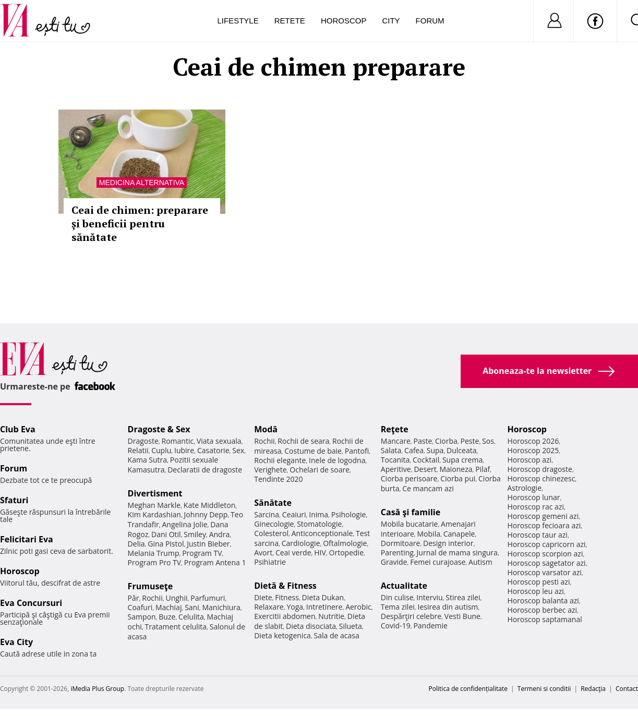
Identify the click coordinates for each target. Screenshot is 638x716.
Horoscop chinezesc (541, 478)
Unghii (176, 598)
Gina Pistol (166, 544)
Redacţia (593, 688)
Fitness (287, 597)
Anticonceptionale (322, 533)
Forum (430, 20)
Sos (488, 441)
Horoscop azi (529, 460)
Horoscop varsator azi (544, 572)
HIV (320, 552)
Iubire (184, 450)
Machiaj (168, 607)
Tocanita (395, 460)
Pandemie (430, 625)
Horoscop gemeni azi (543, 516)
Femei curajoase (437, 562)
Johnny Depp (206, 514)
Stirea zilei (463, 597)
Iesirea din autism (448, 607)
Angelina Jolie (184, 524)
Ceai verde (293, 552)
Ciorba (446, 441)
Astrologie (524, 488)
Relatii (138, 450)
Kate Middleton (210, 505)
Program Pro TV (155, 562)
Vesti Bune (462, 616)
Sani (192, 607)
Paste (423, 441)
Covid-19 (396, 625)
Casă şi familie (410, 512)
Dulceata (461, 450)
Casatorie (213, 450)
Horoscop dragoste (539, 469)
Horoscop (344, 20)
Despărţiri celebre (411, 616)
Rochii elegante (280, 460)
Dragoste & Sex (159, 429)
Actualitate (404, 585)
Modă (266, 429)
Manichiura (221, 607)
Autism (480, 562)
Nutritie (331, 616)
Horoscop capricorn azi (546, 544)
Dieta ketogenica (282, 635)
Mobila (428, 534)
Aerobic (358, 607)
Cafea (414, 450)
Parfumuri (207, 598)
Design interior (448, 543)
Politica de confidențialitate (468, 688)
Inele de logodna (337, 460)
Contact (627, 688)
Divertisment (155, 493)
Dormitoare (400, 543)
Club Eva (17, 429)
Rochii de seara (303, 441)
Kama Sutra (147, 460)
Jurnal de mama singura (457, 552)
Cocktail (426, 460)
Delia (136, 544)
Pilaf (482, 469)
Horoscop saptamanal (544, 619)
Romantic (178, 441)
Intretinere (324, 607)
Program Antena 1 (215, 562)
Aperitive (396, 469)
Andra (219, 534)
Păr (133, 598)
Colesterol (271, 533)
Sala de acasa (336, 635)
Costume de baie (313, 451)
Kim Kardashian (154, 514)
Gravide (394, 562)
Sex (238, 450)
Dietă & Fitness (285, 585)
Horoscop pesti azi (538, 582)
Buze (167, 617)
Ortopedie (346, 552)
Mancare (396, 441)
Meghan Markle (154, 505)
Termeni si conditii (544, 688)
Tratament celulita (176, 627)
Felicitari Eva (26, 539)
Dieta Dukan (323, 597)
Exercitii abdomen (284, 616)
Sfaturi (14, 500)
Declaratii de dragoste (204, 470)
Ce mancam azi (428, 488)
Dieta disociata (311, 626)
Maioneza (455, 469)
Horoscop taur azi (537, 535)
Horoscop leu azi (535, 591)
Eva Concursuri (31, 603)
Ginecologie (274, 524)
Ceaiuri (294, 514)
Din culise (397, 597)
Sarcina (266, 514)
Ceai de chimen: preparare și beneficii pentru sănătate (139, 223)
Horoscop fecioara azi (544, 525)
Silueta (350, 626)
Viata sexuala (219, 441)
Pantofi (357, 451)
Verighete (270, 470)
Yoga (294, 607)
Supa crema (462, 460)
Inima (318, 514)
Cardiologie (301, 543)
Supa (435, 450)
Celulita (191, 617)
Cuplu (161, 450)
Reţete (394, 429)
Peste (470, 441)
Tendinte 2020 (278, 479)
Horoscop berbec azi (542, 610)
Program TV (202, 553)
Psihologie (348, 514)
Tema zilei (398, 607)
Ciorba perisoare (409, 478)
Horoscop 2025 (533, 450)
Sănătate (273, 502)
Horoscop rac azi (535, 507)
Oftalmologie (345, 543)
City (391, 20)
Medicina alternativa (141, 182)
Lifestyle (238, 20)
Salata (391, 450)
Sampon (142, 617)
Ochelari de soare (320, 470)
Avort (263, 552)
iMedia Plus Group (97, 688)
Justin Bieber (208, 544)
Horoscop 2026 (533, 441)
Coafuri (140, 607)
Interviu (429, 597)
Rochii (152, 598)
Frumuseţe (150, 586)
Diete (263, 597)
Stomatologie (319, 524)
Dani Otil (166, 534)
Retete (289, 20)
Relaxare (269, 607)
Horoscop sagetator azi (546, 563)
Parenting (397, 552)
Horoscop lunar (533, 497)
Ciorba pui (457, 478)
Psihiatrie (270, 562)
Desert (425, 469)
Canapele (459, 534)
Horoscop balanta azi (543, 600)
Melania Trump (153, 553)
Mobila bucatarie (409, 524)
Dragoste (143, 441)
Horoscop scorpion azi (545, 554)
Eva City (16, 642)
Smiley (195, 534)
